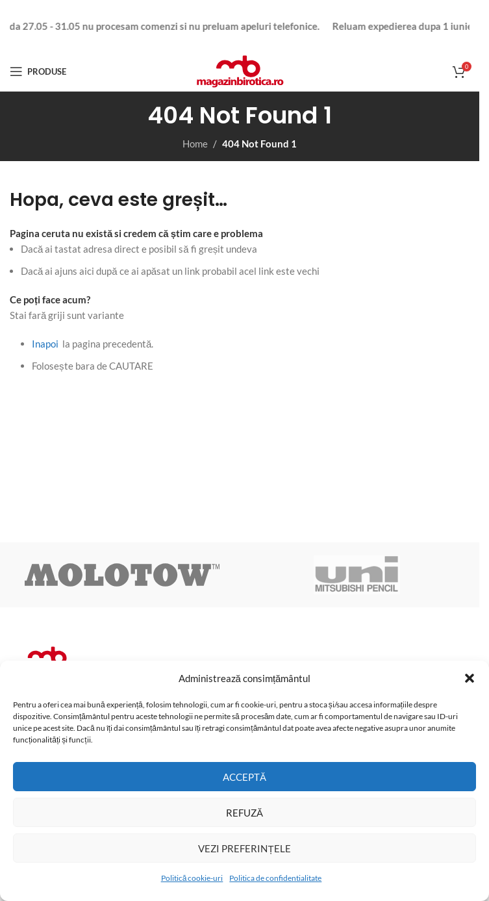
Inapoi (45, 343)
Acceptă (244, 777)
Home (195, 143)
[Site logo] (240, 70)
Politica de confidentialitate (275, 878)
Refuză (244, 813)
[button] (469, 678)
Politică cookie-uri (192, 878)
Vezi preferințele (244, 848)
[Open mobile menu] (38, 71)
